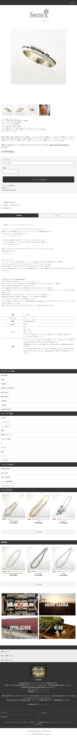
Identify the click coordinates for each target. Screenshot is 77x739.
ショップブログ (67, 722)
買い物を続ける (5, 208)
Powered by (38, 734)
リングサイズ (9, 122)
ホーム (3, 119)
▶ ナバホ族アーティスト (21, 128)
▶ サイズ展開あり (24, 120)
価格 (7, 126)
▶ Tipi (12, 120)
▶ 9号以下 (16, 123)
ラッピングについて (7, 485)
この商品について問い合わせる (9, 205)
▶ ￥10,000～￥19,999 (15, 126)
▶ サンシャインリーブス (34, 128)
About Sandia (5, 468)
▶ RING (17, 120)
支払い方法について (14, 722)
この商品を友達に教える (8, 202)
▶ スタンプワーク (14, 119)
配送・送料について (24, 722)
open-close (4, 473)
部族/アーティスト (10, 128)
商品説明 (19, 215)
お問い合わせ (4, 716)
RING (7, 119)
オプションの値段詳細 (8, 185)
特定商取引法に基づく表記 (9, 190)
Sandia (8, 120)
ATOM (39, 724)
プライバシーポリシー (57, 722)
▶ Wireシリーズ (45, 129)
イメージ (57, 215)
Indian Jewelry (5, 477)
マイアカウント (5, 712)
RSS (37, 724)
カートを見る (43, 712)
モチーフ (8, 131)
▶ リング (44, 128)
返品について (5, 188)
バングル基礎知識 (6, 481)
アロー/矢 (14, 131)
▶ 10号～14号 (17, 125)
